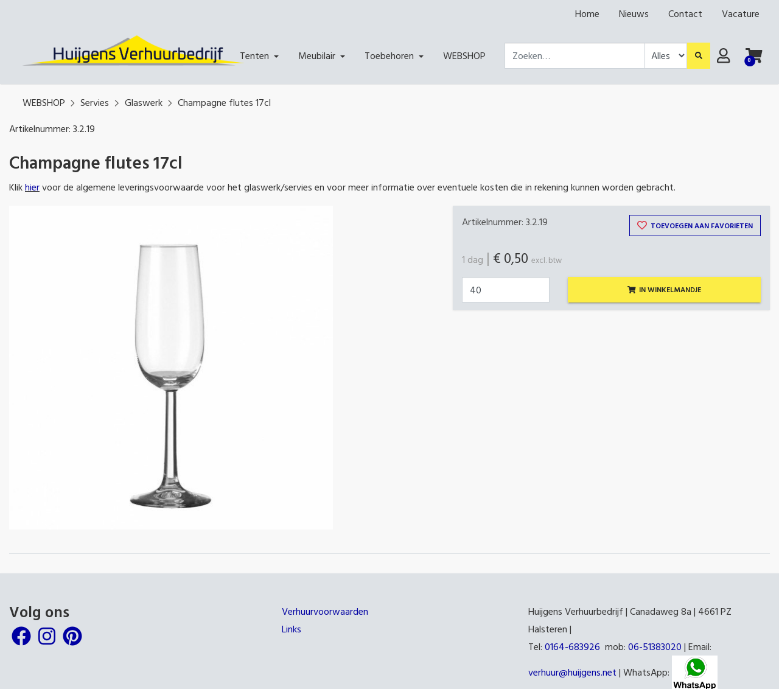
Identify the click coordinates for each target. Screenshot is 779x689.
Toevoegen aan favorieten (695, 225)
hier (32, 187)
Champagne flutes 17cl (224, 102)
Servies (94, 102)
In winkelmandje (664, 289)
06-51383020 (655, 646)
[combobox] (575, 56)
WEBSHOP (44, 102)
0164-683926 (572, 646)
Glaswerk (143, 102)
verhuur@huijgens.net (572, 672)
